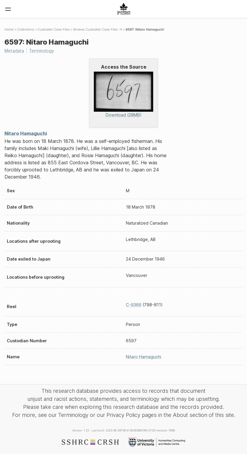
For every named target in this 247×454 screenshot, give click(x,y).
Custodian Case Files (53, 29)
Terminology (41, 50)
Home (9, 29)
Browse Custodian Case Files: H (97, 29)
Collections (25, 29)
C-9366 (133, 304)
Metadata (14, 50)
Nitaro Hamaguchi (25, 133)
